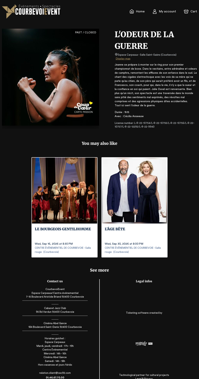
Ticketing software (133, 309)
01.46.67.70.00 (59, 366)
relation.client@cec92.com (59, 361)
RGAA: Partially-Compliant (140, 371)
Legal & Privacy (139, 367)
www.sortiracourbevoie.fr (59, 370)
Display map (123, 58)
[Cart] (191, 11)
